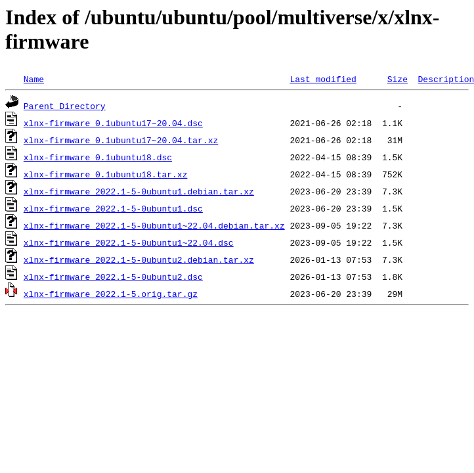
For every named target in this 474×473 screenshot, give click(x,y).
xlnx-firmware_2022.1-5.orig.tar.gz (111, 294)
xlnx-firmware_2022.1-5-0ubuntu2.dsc (113, 276)
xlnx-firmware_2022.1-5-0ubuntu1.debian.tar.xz (139, 191)
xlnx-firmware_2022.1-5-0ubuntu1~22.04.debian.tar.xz (154, 225)
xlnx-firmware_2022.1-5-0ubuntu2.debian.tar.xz (139, 259)
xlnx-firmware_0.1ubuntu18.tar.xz (106, 174)
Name (34, 79)
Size (397, 79)
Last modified (323, 79)
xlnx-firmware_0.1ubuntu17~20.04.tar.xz (121, 140)
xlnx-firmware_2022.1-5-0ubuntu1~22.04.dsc (129, 242)
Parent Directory (65, 106)
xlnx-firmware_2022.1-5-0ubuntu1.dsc (113, 208)
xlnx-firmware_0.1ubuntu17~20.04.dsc (113, 123)
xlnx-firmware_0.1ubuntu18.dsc (98, 157)
